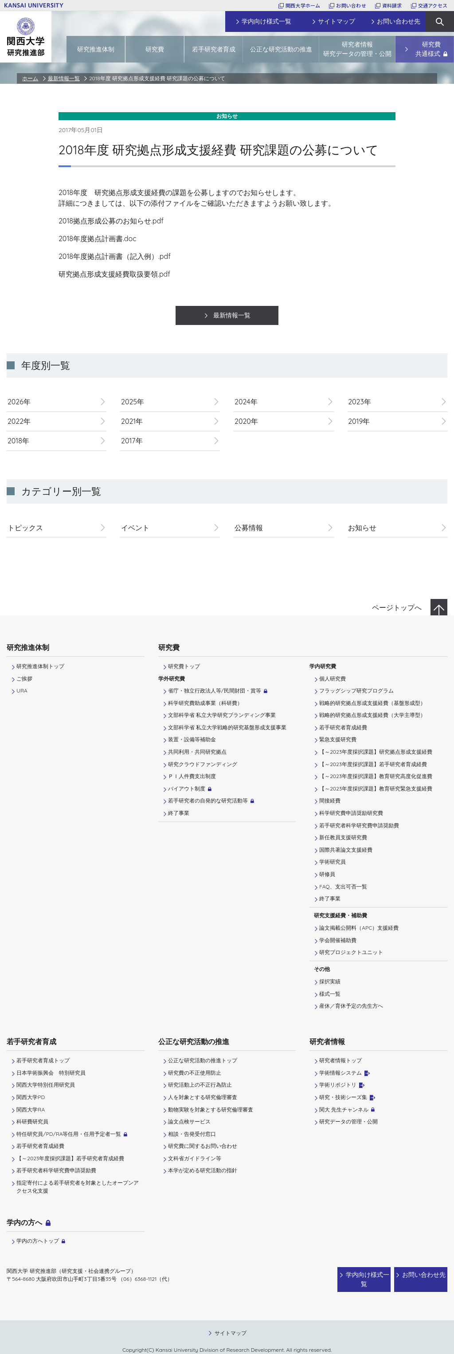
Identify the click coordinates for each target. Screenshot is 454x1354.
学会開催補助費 (337, 940)
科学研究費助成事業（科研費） (205, 703)
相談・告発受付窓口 (192, 1134)
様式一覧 (329, 993)
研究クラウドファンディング (202, 764)
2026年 (19, 401)
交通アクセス (432, 5)
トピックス (25, 527)
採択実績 (329, 981)
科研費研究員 (32, 1121)
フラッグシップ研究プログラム (356, 690)
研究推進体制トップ (40, 666)
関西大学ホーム (303, 5)
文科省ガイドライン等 (194, 1158)
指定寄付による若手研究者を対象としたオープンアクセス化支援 (77, 1186)
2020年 (246, 421)
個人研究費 (332, 678)
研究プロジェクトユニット (351, 952)
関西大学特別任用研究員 (45, 1084)
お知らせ (362, 527)
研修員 (327, 874)
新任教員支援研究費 (343, 837)
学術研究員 (332, 861)
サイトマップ (231, 1324)
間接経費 (329, 800)
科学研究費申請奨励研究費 (351, 813)
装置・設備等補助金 (192, 739)
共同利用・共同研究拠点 (197, 751)
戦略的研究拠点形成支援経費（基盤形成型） (372, 703)
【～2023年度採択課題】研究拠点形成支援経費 (375, 751)
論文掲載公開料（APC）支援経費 (359, 927)
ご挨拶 (24, 678)
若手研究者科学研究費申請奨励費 (359, 825)
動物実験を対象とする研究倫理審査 (210, 1109)
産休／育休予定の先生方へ (351, 1005)
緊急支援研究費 (337, 739)
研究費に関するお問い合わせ (202, 1146)
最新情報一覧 (64, 78)
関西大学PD (30, 1097)
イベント (135, 527)
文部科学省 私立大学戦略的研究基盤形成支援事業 (227, 727)
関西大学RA (30, 1109)
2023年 (359, 401)
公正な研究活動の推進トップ (202, 1060)
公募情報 (249, 527)
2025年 (132, 401)
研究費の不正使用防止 (194, 1072)
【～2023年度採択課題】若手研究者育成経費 (373, 764)
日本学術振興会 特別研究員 (51, 1072)
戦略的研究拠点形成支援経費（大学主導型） (372, 715)
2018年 (18, 440)
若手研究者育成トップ (43, 1060)
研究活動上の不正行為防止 (200, 1084)
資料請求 (392, 5)
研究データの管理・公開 (348, 1121)
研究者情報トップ (340, 1060)
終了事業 (178, 813)
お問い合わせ (351, 5)
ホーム (30, 78)
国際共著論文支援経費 (345, 849)
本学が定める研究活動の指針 (202, 1170)
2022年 (19, 421)
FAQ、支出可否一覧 (343, 886)
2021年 (132, 421)
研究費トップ (184, 666)
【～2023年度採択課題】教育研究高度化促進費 (375, 776)
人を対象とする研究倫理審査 (202, 1097)
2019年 (359, 421)
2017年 (132, 440)
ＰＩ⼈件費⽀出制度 (192, 776)
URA (21, 690)
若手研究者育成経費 (343, 727)
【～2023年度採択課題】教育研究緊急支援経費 (375, 788)
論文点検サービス (189, 1121)
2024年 (246, 401)
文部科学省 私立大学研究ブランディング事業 (222, 715)
